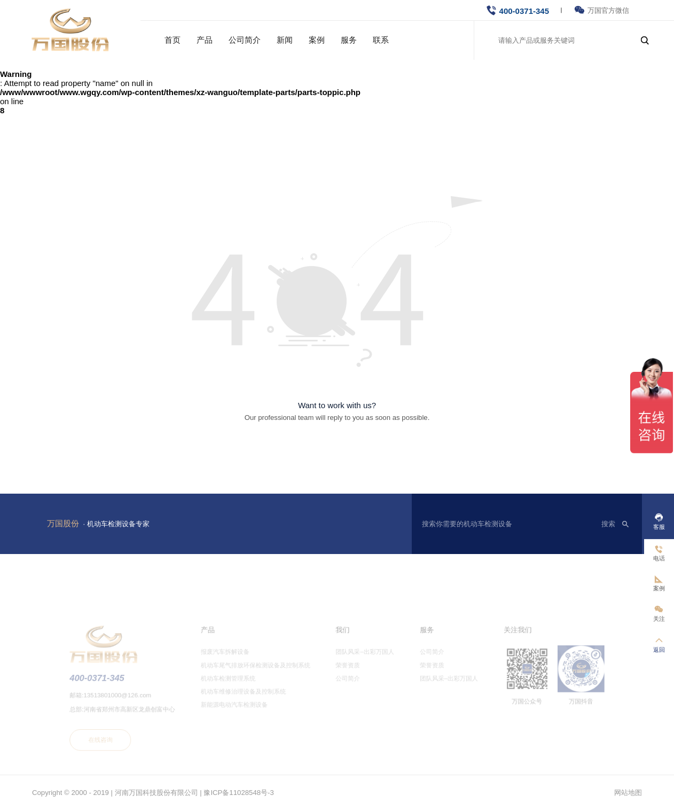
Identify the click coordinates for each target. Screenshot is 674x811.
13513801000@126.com (132, 701)
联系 (381, 39)
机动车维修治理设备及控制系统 (249, 698)
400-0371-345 (524, 10)
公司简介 (245, 39)
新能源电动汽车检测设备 (241, 710)
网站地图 (628, 793)
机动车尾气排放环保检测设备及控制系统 (261, 673)
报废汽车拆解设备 (232, 661)
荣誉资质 (347, 673)
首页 (172, 39)
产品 (205, 39)
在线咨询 (117, 742)
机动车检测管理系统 (235, 685)
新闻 (285, 39)
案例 (317, 39)
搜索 (608, 524)
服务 (349, 39)
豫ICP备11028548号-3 (238, 793)
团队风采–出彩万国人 (363, 661)
